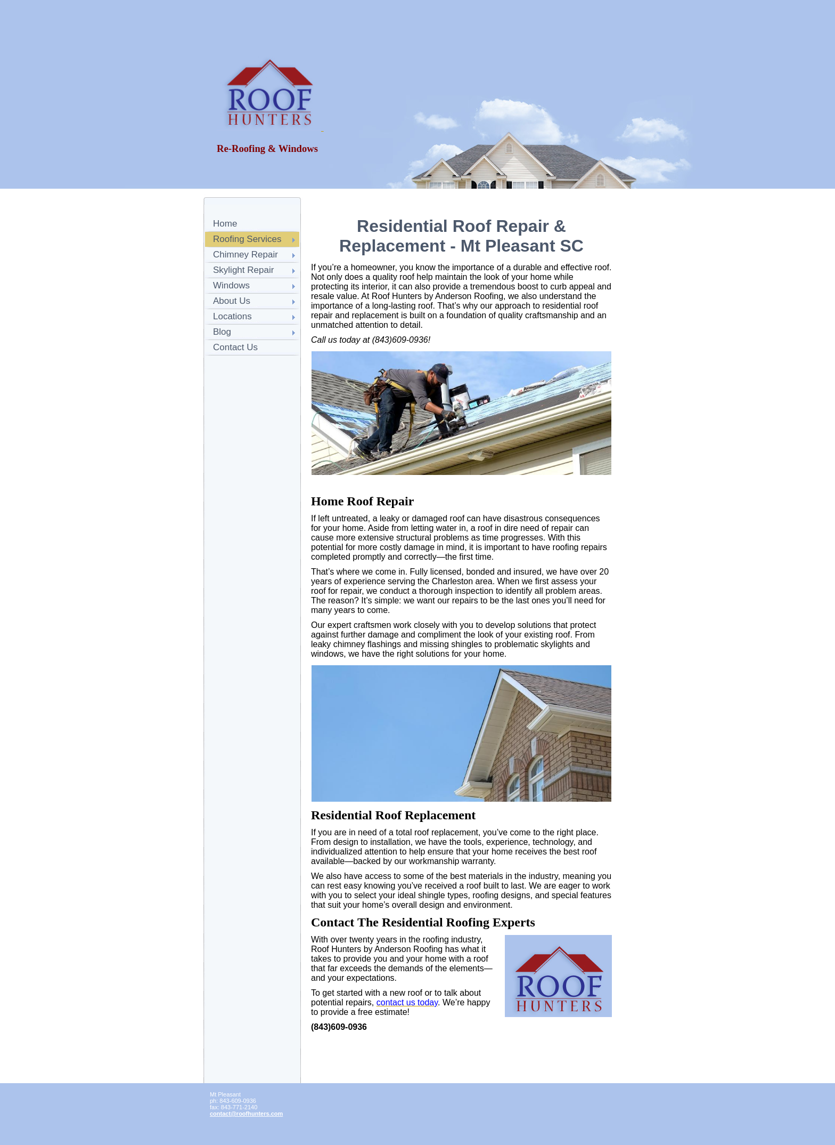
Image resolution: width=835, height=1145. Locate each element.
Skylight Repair (243, 270)
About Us (231, 301)
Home (225, 224)
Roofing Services (247, 239)
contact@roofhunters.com (246, 1113)
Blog (222, 332)
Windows (231, 285)
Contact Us (235, 347)
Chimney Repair (245, 254)
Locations (232, 316)
